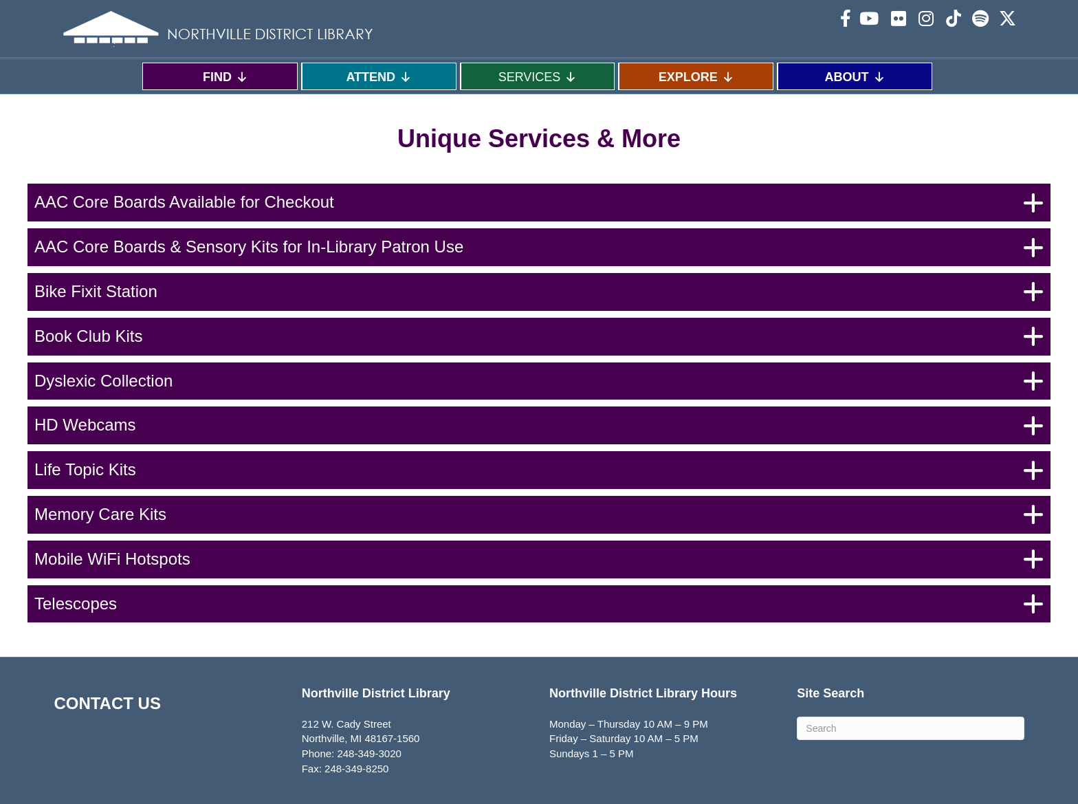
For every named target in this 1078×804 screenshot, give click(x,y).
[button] (539, 202)
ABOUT (855, 76)
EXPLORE (696, 76)
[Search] (910, 728)
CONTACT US (107, 703)
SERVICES (538, 76)
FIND (225, 76)
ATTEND (379, 76)
